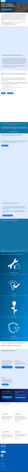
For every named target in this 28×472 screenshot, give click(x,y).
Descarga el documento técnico (7, 215)
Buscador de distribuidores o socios (7, 397)
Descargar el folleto (5, 145)
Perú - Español (3, 449)
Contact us (3, 451)
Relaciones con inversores (4, 459)
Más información (10, 93)
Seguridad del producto (3, 466)
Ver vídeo (3, 93)
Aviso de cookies (3, 463)
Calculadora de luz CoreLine (20, 367)
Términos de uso (3, 468)
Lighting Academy (5, 384)
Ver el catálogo (4, 421)
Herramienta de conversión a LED (6, 9)
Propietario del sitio (3, 462)
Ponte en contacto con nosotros (20, 397)
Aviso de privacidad (3, 465)
